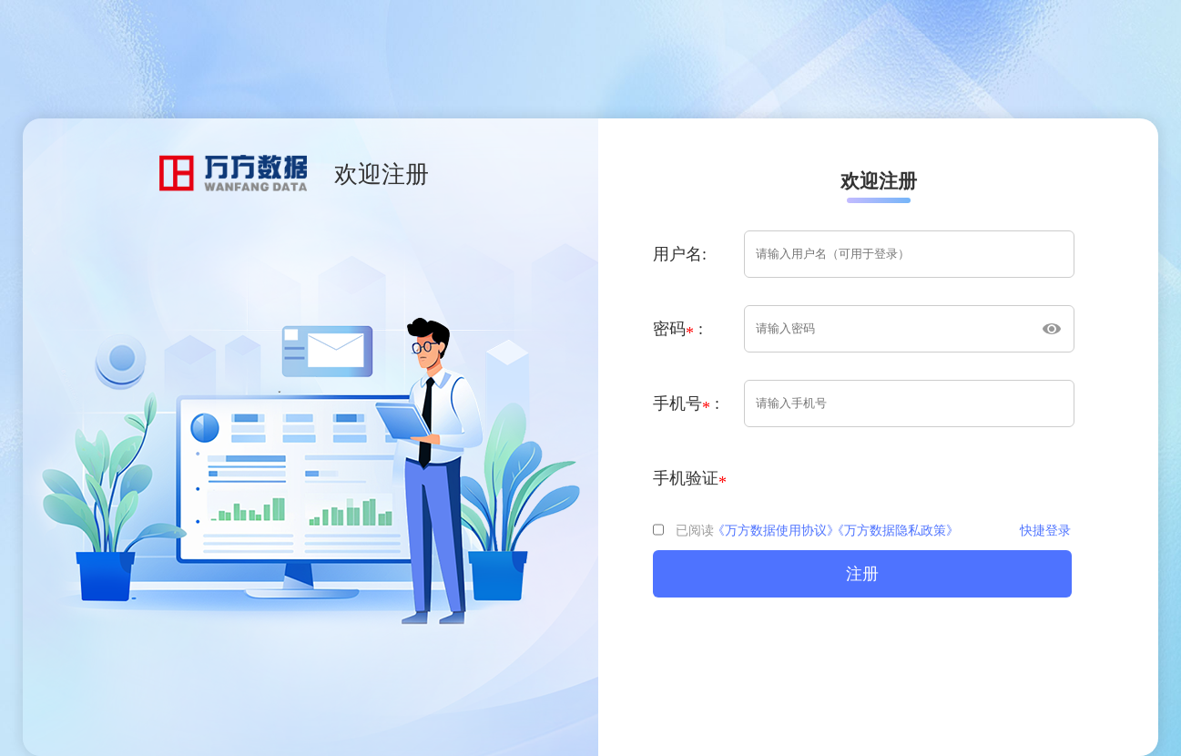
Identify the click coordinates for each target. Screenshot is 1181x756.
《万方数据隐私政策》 (895, 530)
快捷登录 (1045, 530)
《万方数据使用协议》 (776, 530)
